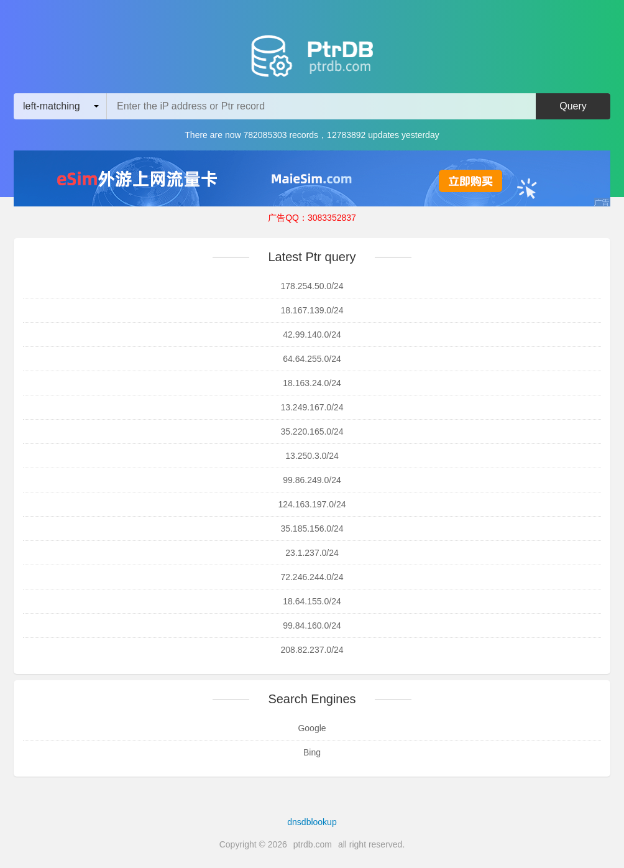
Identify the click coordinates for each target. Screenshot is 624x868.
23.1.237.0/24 (312, 553)
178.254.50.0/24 (311, 286)
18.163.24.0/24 (312, 383)
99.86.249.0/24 (312, 480)
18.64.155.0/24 (312, 601)
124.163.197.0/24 (312, 504)
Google (312, 728)
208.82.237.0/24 (311, 650)
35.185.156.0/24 (311, 528)
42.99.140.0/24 (312, 334)
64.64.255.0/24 (312, 359)
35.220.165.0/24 (311, 431)
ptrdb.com (312, 844)
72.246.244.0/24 (311, 577)
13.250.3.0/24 (312, 456)
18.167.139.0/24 (311, 310)
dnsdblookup (311, 822)
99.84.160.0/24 (312, 625)
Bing (312, 752)
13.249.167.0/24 (311, 407)
